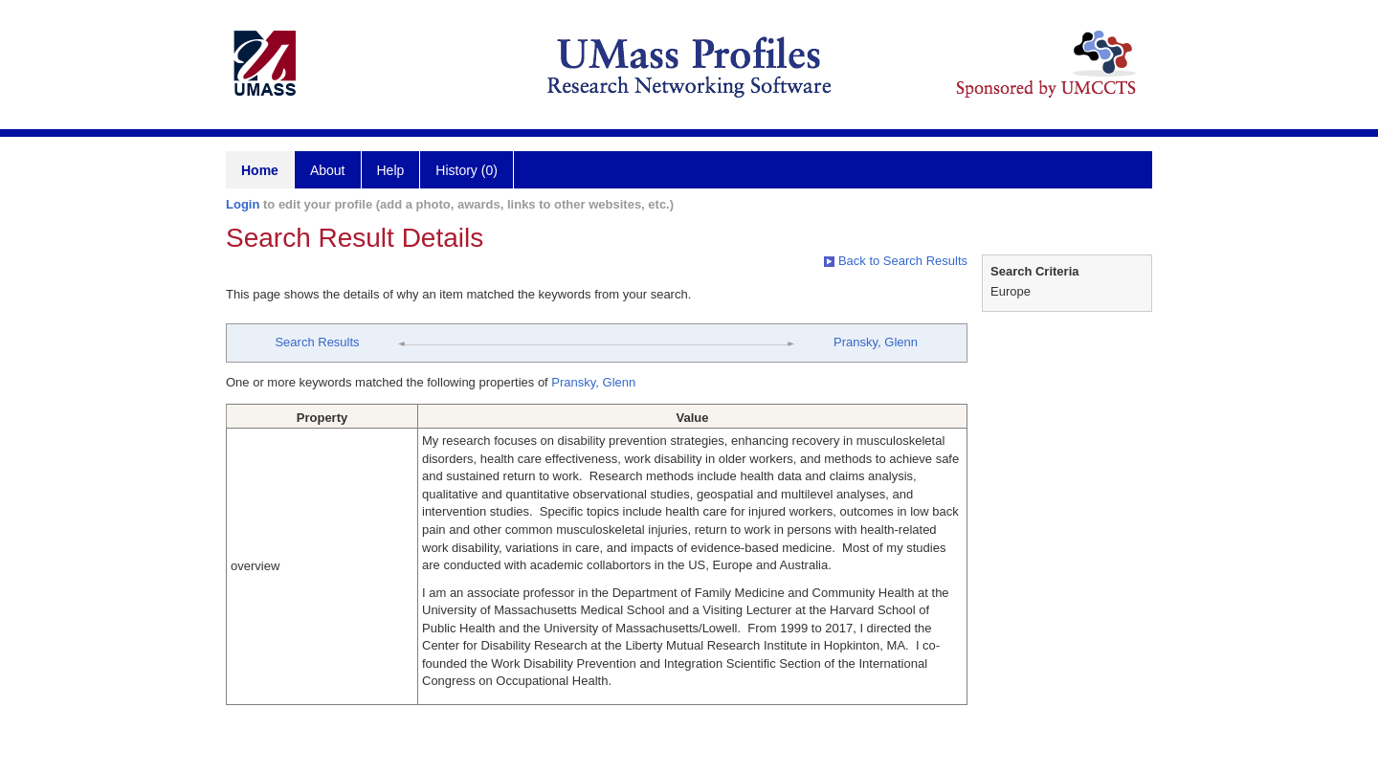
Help (391, 170)
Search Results (317, 342)
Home (259, 170)
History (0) (466, 170)
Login (242, 204)
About (327, 170)
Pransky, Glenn (875, 342)
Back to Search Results (895, 261)
